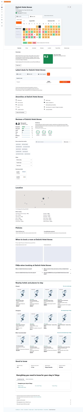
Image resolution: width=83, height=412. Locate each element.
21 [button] (34, 34)
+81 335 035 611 (19, 11)
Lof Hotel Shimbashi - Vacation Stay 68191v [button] (64, 325)
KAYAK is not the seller (44, 400)
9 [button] (39, 29)
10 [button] (51, 29)
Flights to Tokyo (20, 385)
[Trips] (1, 23)
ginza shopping (24, 149)
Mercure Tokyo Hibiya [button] (20, 300)
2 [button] (39, 26)
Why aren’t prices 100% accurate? (44, 404)
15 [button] (37, 31)
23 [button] (39, 34)
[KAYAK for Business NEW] (1, 20)
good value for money (19, 153)
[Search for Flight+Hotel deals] (1, 12)
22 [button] (37, 34)
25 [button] (26, 37)
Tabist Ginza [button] (32, 324)
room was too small (26, 146)
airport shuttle (18, 149)
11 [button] (26, 31)
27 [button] (31, 37)
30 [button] (39, 37)
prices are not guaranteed (37, 396)
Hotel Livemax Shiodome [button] (20, 324)
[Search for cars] (1, 10)
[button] (2, 1)
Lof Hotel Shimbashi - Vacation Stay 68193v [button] (50, 325)
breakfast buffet (18, 151)
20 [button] (31, 34)
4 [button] (26, 29)
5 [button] (29, 29)
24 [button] (51, 34)
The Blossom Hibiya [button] (33, 347)
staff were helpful (25, 144)
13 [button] (31, 31)
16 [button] (39, 31)
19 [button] (29, 34)
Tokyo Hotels (46, 409)
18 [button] (26, 34)
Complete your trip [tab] (20, 379)
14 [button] (34, 31)
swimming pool (25, 151)
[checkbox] (21, 172)
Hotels (22, 409)
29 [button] (37, 37)
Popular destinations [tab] (29, 379)
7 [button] (34, 29)
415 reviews (24, 12)
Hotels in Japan (31, 409)
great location (18, 144)
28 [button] (34, 37)
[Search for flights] (1, 5)
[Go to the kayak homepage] (7, 1)
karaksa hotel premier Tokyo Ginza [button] (64, 347)
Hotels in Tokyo (54, 385)
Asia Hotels (26, 409)
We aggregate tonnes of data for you (44, 402)
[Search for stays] (1, 7)
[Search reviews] (49, 142)
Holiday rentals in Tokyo (22, 387)
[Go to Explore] (1, 15)
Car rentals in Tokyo (38, 385)
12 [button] (29, 31)
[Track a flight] (1, 17)
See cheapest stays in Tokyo (66, 310)
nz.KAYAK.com (18, 409)
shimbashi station (19, 146)
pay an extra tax (27, 153)
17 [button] (51, 31)
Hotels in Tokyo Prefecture (39, 409)
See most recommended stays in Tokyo (64, 332)
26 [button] (29, 37)
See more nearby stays (67, 286)
